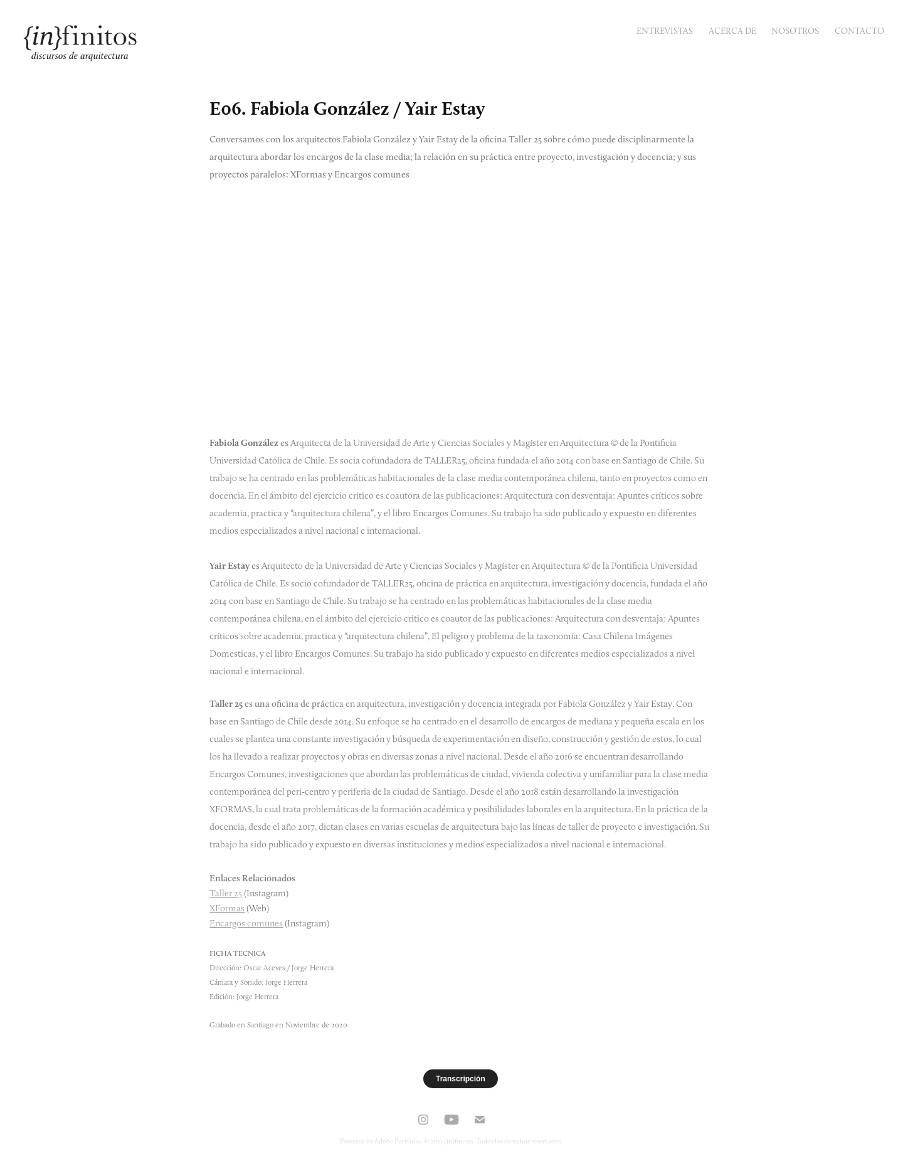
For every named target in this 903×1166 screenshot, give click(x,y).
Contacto (859, 31)
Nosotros (795, 31)
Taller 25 (225, 893)
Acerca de (732, 31)
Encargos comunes (246, 923)
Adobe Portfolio (397, 1141)
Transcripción (460, 1078)
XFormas (227, 908)
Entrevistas (664, 31)
